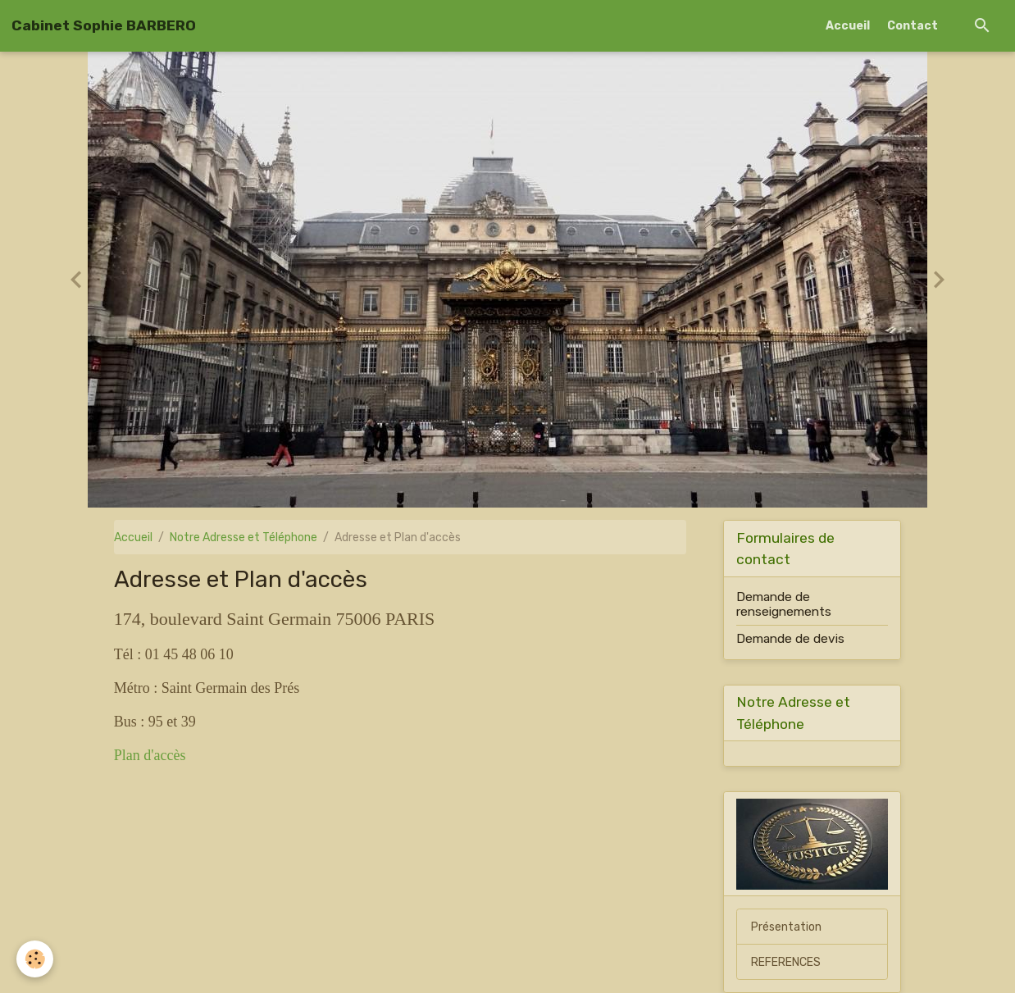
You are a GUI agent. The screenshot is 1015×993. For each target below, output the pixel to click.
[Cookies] (34, 959)
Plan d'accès (150, 755)
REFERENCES (786, 962)
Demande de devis (790, 638)
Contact (912, 26)
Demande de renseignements (783, 604)
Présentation (786, 927)
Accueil (848, 26)
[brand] (103, 25)
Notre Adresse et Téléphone (243, 537)
